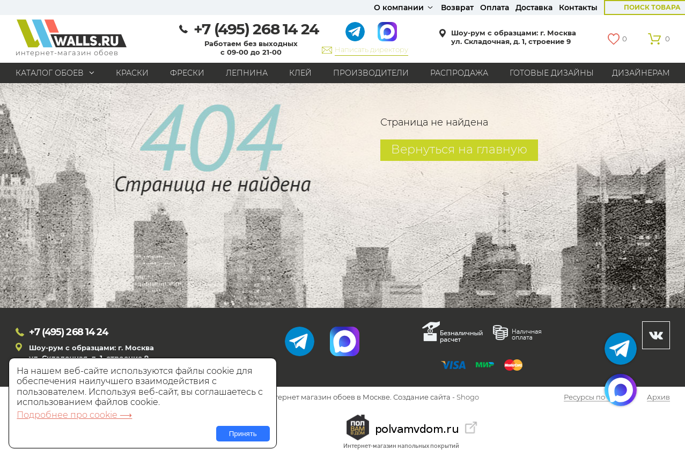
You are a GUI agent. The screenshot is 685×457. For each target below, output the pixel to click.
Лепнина (247, 73)
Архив (658, 397)
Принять (243, 434)
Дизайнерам (641, 73)
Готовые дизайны (552, 73)
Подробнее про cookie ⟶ (74, 415)
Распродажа (459, 73)
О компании (399, 7)
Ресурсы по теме (594, 397)
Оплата (494, 7)
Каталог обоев (50, 73)
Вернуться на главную (459, 149)
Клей (300, 73)
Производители (371, 73)
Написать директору (371, 49)
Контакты (578, 7)
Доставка (534, 7)
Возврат (457, 7)
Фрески (187, 73)
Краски (132, 73)
